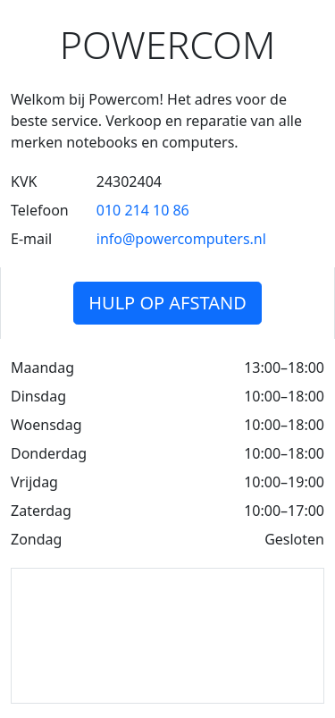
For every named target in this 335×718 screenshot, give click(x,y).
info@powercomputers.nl (181, 239)
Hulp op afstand (167, 303)
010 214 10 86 (142, 210)
